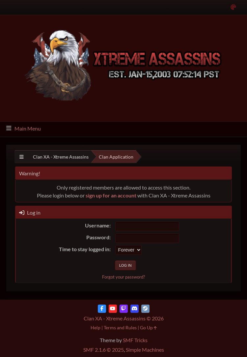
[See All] (21, 157)
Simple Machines (145, 349)
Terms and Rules (120, 327)
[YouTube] (113, 309)
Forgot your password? (123, 277)
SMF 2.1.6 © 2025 (103, 349)
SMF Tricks (135, 340)
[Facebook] (102, 309)
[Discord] (134, 309)
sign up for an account (111, 195)
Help (95, 327)
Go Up (148, 327)
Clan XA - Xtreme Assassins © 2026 (124, 318)
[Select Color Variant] (233, 7)
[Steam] (145, 309)
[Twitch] (124, 309)
